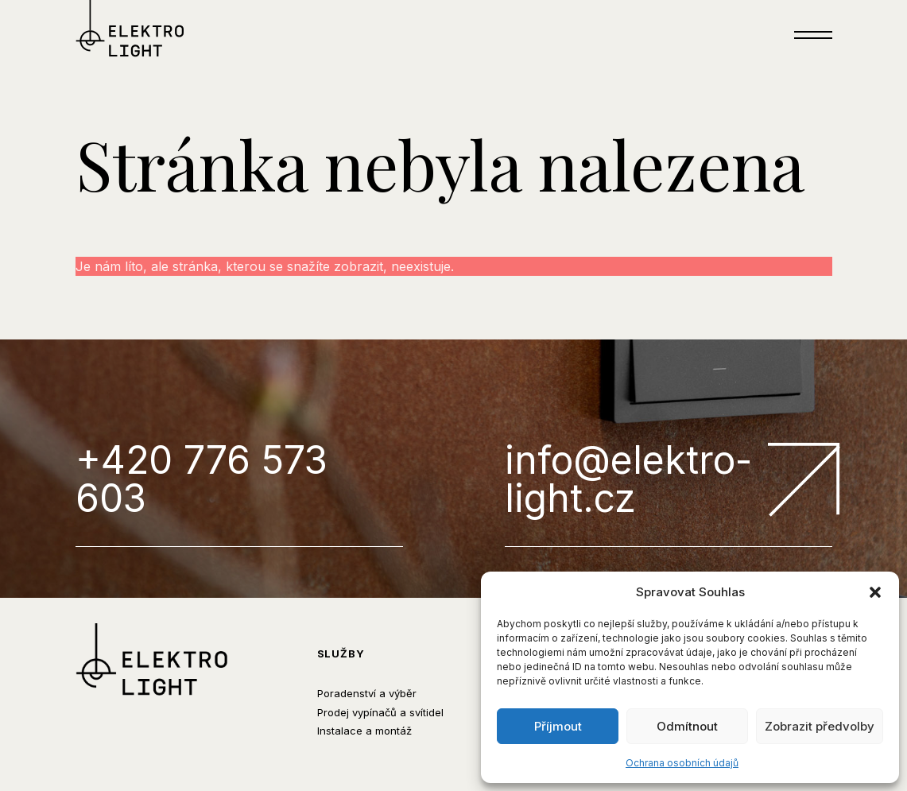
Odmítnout (687, 726)
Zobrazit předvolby (819, 726)
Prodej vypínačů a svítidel (380, 712)
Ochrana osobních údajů (682, 763)
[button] (875, 592)
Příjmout (558, 726)
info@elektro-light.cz (668, 481)
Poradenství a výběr (367, 693)
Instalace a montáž (364, 730)
